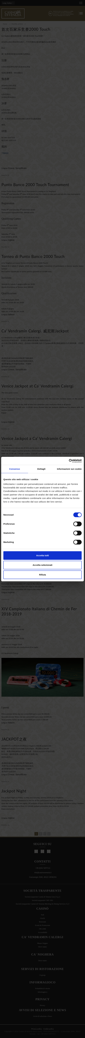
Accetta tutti (42, 555)
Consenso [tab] (14, 469)
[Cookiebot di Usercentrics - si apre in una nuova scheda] (69, 461)
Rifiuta (42, 574)
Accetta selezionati (42, 565)
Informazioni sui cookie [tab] (69, 469)
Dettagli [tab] (41, 469)
